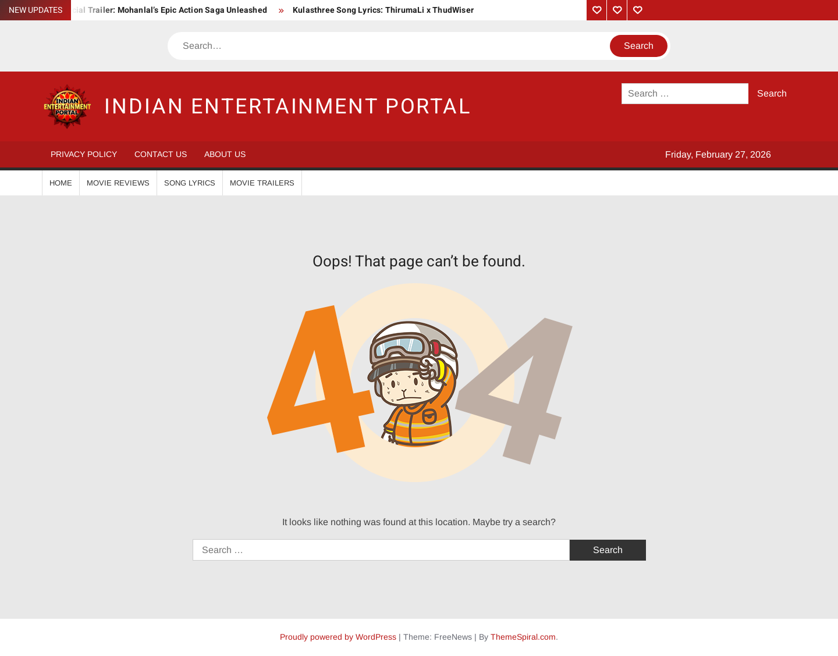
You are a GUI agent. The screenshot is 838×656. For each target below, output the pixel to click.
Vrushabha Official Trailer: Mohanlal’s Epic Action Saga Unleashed (141, 10)
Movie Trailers (262, 183)
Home (60, 183)
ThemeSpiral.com (523, 636)
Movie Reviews (118, 183)
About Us (225, 154)
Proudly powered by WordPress (338, 636)
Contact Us (160, 154)
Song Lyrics (189, 183)
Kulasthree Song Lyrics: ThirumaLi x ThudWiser (383, 10)
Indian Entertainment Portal (287, 106)
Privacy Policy (84, 154)
